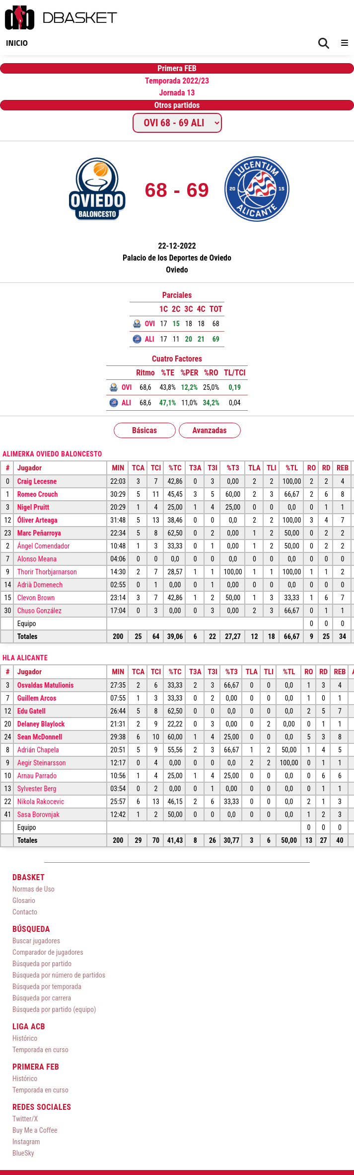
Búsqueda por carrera (41, 998)
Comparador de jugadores (47, 952)
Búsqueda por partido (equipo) (54, 1009)
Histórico (24, 1038)
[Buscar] (323, 43)
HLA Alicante (25, 658)
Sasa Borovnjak (38, 814)
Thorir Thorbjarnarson (47, 572)
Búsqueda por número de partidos (58, 975)
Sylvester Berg (37, 789)
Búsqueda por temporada (46, 987)
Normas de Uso (33, 889)
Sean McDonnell (39, 737)
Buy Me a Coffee (35, 1130)
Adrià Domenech (40, 585)
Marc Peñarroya (39, 533)
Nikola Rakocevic (40, 802)
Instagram (26, 1142)
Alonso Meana (37, 559)
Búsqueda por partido (41, 964)
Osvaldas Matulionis (45, 685)
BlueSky (23, 1153)
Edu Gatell (31, 711)
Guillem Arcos (37, 698)
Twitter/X (25, 1119)
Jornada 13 (177, 92)
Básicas (144, 430)
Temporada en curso (40, 1050)
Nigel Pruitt (33, 507)
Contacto (24, 912)
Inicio (17, 43)
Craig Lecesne (37, 481)
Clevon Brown (36, 598)
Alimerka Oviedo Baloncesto (52, 454)
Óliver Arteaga (37, 520)
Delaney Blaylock (41, 724)
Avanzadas (209, 430)
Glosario (23, 900)
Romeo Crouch (37, 494)
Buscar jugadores (36, 941)
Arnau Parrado (37, 776)
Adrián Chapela (38, 750)
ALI (149, 339)
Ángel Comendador (43, 546)
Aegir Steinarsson (41, 763)
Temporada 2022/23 (177, 81)
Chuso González (39, 611)
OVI (150, 324)
